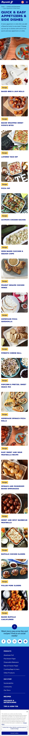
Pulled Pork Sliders (11, 585)
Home (3, 6)
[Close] (27, 711)
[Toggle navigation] (27, 2)
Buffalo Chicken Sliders (13, 554)
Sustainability (8, 683)
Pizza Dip (5, 188)
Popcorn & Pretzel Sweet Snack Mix (13, 386)
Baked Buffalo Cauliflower (8, 618)
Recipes (7, 696)
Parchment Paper (10, 659)
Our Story (7, 690)
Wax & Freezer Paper (11, 666)
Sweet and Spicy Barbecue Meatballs (14, 521)
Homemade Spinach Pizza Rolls (13, 419)
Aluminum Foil (9, 655)
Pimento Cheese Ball (11, 353)
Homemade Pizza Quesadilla (9, 320)
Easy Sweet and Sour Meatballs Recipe (11, 453)
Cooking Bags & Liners (11, 669)
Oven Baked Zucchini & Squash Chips (12, 252)
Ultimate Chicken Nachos (13, 220)
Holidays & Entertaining (10, 701)
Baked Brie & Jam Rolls (12, 91)
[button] (22, 2)
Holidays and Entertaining (13, 6)
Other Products (9, 673)
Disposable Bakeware (11, 662)
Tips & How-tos (11, 706)
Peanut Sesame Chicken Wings (12, 286)
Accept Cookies (14, 733)
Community (8, 687)
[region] (14, 723)
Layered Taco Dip (9, 157)
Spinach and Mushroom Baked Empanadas (12, 487)
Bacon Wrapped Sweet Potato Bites (12, 124)
